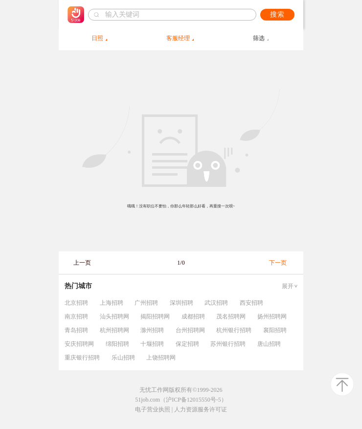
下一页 (278, 262)
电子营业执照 (152, 409)
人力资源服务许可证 (200, 409)
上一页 (82, 262)
